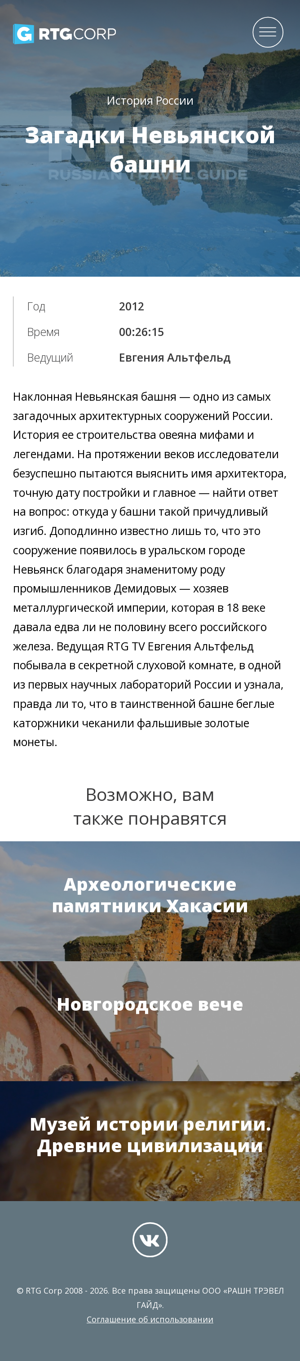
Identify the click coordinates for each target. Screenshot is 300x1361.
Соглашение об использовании (150, 1319)
